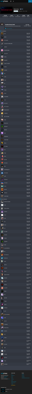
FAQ (11, 374)
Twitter (23, 375)
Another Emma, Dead (10, 24)
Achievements (16, 11)
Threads (23, 374)
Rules (12, 376)
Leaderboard (20, 11)
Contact (12, 379)
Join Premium (13, 385)
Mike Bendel (6, 376)
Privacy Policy (13, 382)
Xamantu (5, 377)
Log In (30, 1)
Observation (16, 9)
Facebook (23, 376)
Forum (26, 11)
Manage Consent (13, 381)
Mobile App (12, 375)
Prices (24, 11)
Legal (12, 380)
